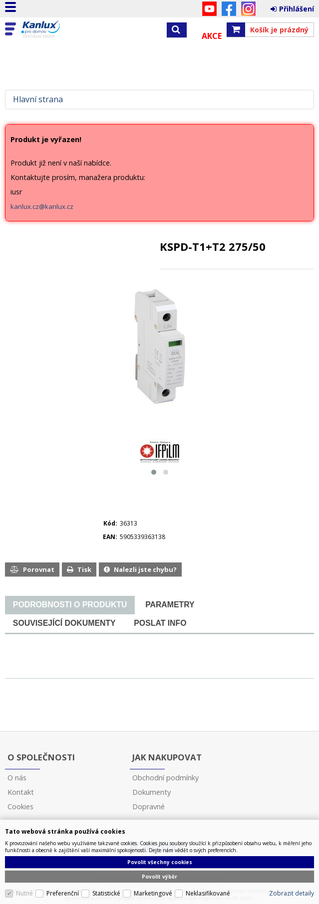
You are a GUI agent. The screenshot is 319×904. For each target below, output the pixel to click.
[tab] (70, 605)
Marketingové (153, 893)
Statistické (106, 893)
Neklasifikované (208, 893)
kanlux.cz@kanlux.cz (41, 206)
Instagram (248, 8)
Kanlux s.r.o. (51, 29)
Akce (212, 35)
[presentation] (70, 605)
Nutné (24, 893)
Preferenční (62, 893)
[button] (154, 472)
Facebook (229, 8)
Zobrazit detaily (291, 893)
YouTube (209, 8)
